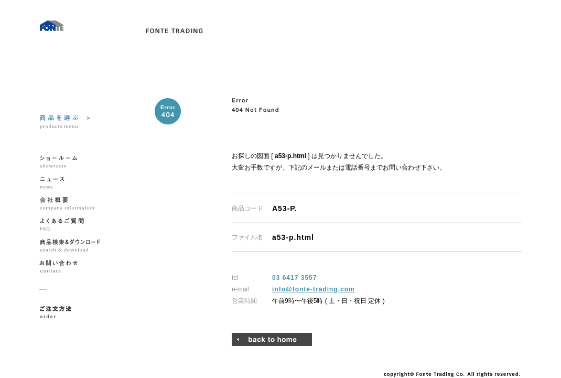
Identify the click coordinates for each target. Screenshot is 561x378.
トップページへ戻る (272, 339)
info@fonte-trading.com (313, 289)
